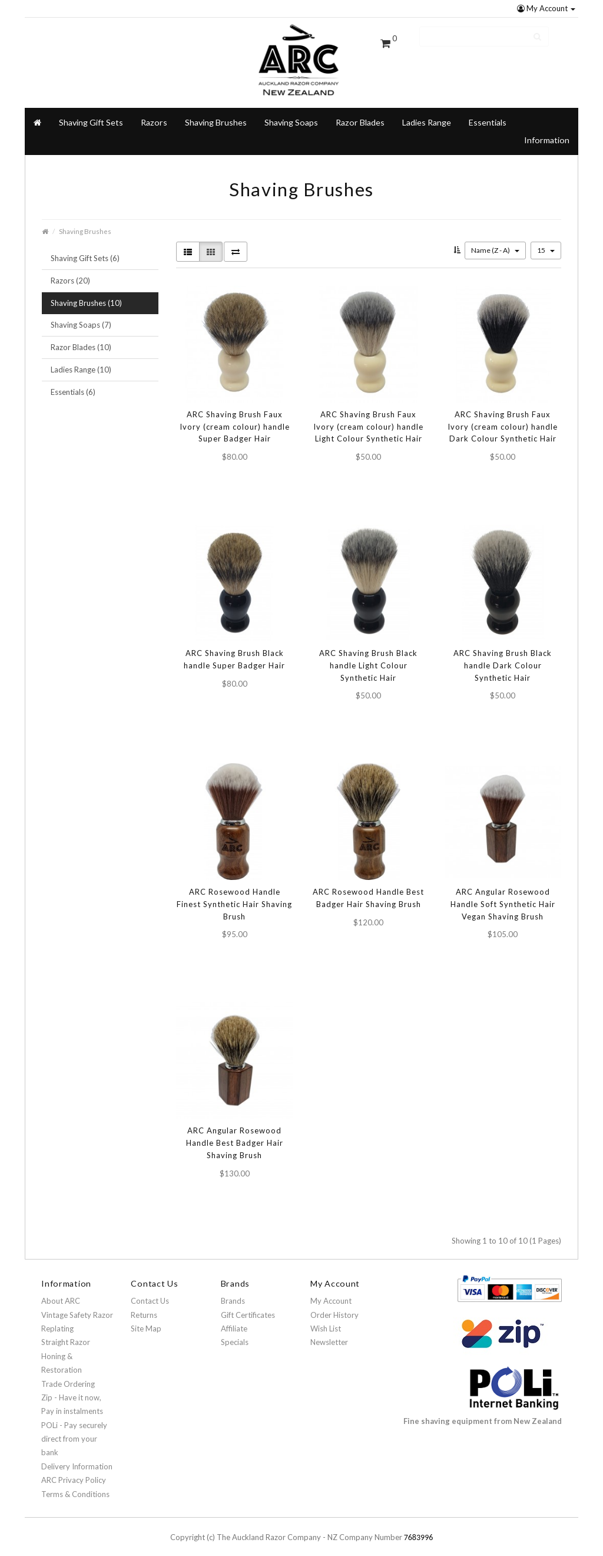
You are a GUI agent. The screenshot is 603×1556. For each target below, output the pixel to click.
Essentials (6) (73, 383)
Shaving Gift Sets (91, 114)
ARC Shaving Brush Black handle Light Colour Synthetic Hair (368, 657)
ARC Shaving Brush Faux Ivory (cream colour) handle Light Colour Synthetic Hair (368, 418)
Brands (233, 1292)
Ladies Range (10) (81, 361)
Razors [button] (154, 114)
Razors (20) (70, 272)
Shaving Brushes (216, 114)
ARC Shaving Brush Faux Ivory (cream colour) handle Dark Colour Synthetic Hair (503, 418)
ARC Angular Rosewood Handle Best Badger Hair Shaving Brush (234, 1134)
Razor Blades (360, 114)
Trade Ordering (68, 1375)
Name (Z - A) (495, 242)
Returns (144, 1306)
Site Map (146, 1320)
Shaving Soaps (291, 114)
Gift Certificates (248, 1306)
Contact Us (150, 1292)
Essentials (487, 114)
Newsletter (329, 1334)
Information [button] (546, 132)
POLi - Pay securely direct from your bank (74, 1430)
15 (546, 242)
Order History (334, 1306)
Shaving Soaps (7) (81, 317)
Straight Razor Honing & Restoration (65, 1348)
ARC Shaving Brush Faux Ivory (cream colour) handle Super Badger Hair (235, 418)
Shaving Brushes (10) (86, 294)
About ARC (60, 1292)
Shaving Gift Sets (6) (85, 250)
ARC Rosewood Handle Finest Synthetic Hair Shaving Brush (234, 896)
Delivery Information (76, 1458)
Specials (235, 1334)
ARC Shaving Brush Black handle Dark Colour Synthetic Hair (502, 657)
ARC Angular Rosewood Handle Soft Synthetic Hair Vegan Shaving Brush (502, 896)
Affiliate (234, 1320)
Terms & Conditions (75, 1486)
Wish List (325, 1320)
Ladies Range (426, 114)
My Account (546, 8)
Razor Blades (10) (81, 339)
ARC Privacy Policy (73, 1471)
